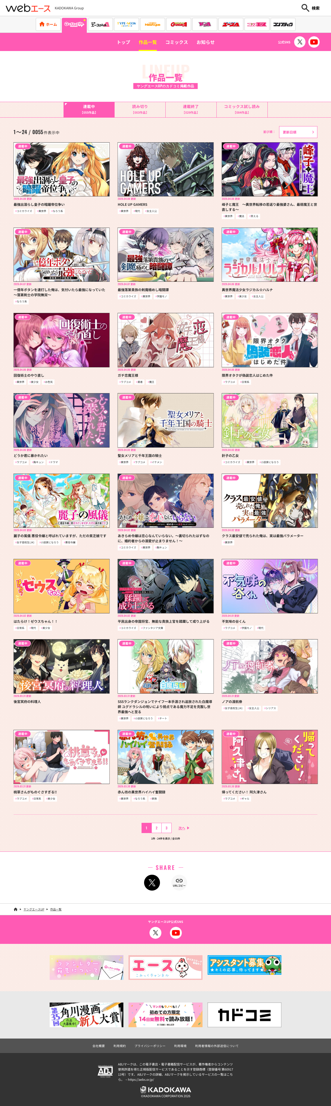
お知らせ (206, 42)
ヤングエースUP (34, 909)
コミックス (176, 42)
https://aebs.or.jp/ (141, 1079)
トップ (123, 42)
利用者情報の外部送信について (217, 1046)
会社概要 (98, 1046)
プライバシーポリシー (150, 1046)
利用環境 (180, 1046)
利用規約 (119, 1046)
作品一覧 (148, 42)
